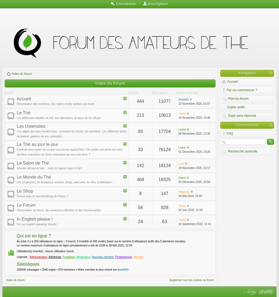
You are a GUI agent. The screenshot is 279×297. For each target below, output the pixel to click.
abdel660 (123, 269)
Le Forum (26, 205)
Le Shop (25, 191)
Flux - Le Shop (125, 190)
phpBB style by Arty (249, 292)
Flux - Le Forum (125, 204)
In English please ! (35, 219)
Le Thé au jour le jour (37, 144)
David (182, 177)
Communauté (247, 124)
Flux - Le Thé (125, 112)
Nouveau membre (103, 257)
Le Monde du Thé (34, 177)
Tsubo (182, 113)
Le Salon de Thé (33, 163)
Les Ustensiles (31, 126)
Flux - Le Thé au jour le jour (125, 144)
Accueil (24, 99)
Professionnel (123, 257)
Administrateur (38, 257)
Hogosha (183, 191)
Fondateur (69, 257)
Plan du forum (238, 99)
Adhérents (55, 257)
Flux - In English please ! (125, 218)
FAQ (230, 133)
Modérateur (83, 257)
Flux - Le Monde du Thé (125, 176)
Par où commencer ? (242, 90)
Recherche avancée (242, 151)
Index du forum (19, 73)
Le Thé (23, 113)
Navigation (247, 72)
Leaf (181, 163)
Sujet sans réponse (242, 116)
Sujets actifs (236, 107)
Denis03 (183, 99)
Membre (138, 257)
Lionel (182, 129)
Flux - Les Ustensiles (125, 125)
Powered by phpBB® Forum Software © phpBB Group (266, 292)
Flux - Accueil (125, 98)
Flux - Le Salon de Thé (125, 162)
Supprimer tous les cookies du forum (191, 280)
